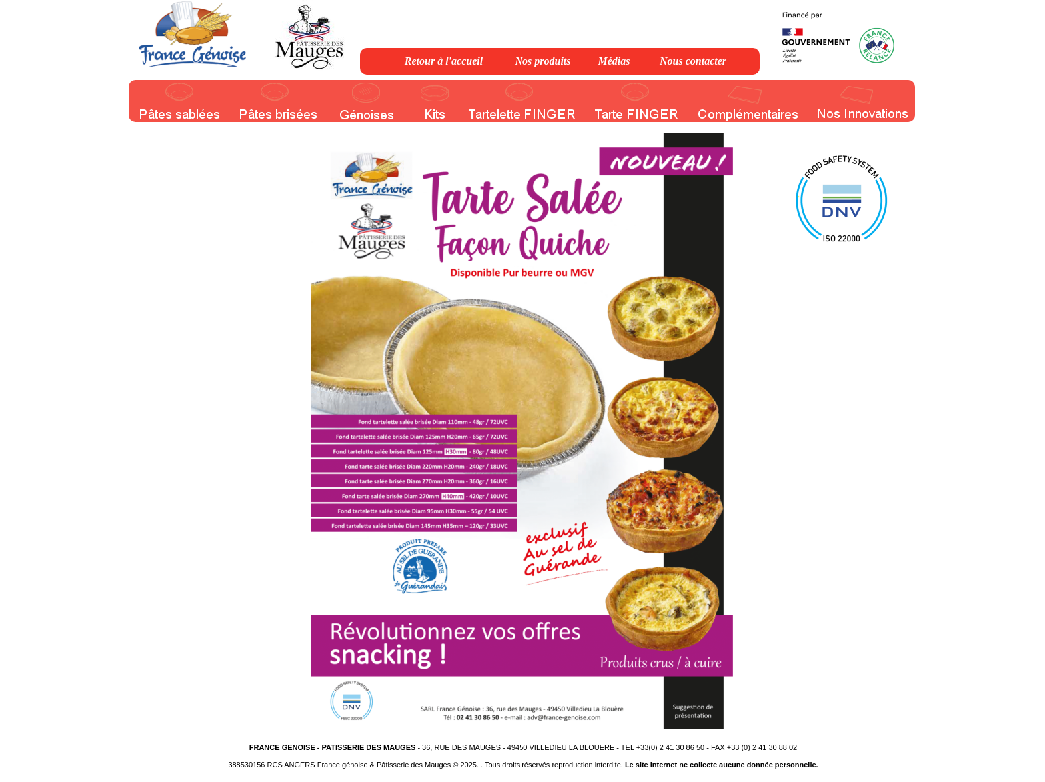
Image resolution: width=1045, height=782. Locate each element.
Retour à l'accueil (444, 61)
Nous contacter (693, 61)
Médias (614, 61)
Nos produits (542, 61)
